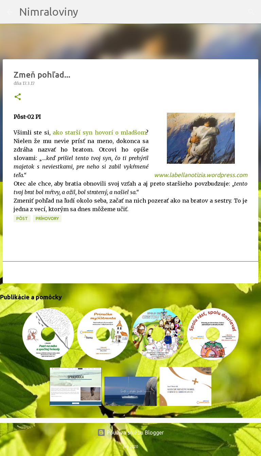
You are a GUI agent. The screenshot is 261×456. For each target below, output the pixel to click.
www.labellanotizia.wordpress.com (200, 175)
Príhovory (47, 218)
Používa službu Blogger (130, 432)
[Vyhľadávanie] (88, 12)
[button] (18, 97)
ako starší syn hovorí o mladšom (99, 132)
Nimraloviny (48, 11)
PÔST (22, 218)
